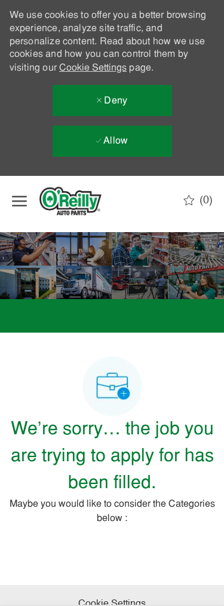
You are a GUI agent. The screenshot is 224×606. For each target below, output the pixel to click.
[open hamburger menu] (19, 201)
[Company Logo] (80, 201)
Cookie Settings (93, 68)
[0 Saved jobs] (198, 200)
